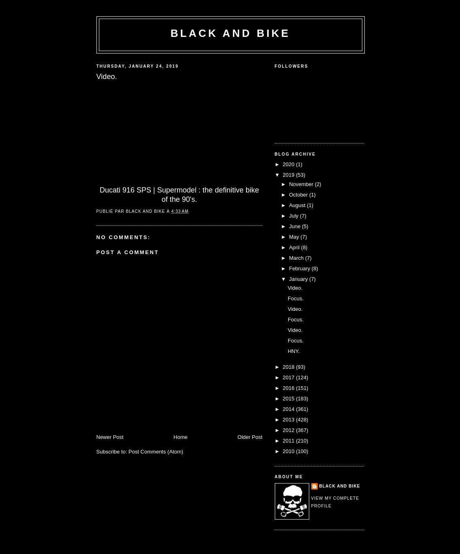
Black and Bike (231, 33)
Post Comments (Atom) (155, 452)
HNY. (294, 351)
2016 (289, 388)
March (297, 258)
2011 (289, 441)
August (298, 205)
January (299, 279)
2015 (289, 399)
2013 (289, 420)
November (302, 184)
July (294, 216)
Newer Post (110, 437)
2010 (289, 451)
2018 (289, 367)
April (295, 247)
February (300, 268)
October (299, 195)
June (295, 226)
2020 (289, 164)
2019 (289, 175)
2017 (289, 377)
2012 (289, 430)
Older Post (249, 437)
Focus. (296, 298)
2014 (289, 409)
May (294, 237)
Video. (295, 288)
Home (180, 437)
